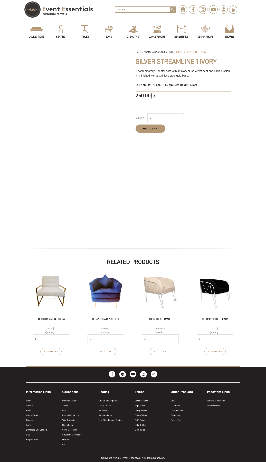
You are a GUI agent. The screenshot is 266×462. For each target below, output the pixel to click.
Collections (36, 37)
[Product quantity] (164, 117)
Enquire (229, 37)
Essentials (181, 37)
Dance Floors (157, 37)
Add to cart (150, 128)
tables (84, 37)
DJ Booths (133, 37)
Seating (60, 37)
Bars (109, 37)
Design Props (205, 37)
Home (139, 52)
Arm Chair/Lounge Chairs (159, 52)
